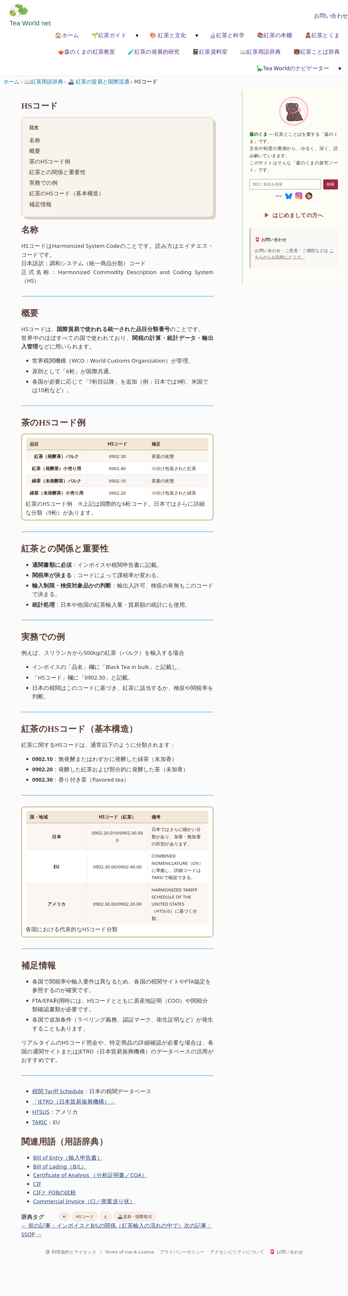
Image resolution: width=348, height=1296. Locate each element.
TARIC (39, 1122)
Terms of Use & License (129, 1252)
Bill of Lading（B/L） (60, 1166)
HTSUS (41, 1111)
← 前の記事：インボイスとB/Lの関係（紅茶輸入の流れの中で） (102, 1225)
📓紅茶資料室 (209, 51)
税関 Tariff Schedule (57, 1091)
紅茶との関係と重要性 (57, 172)
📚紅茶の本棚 (274, 35)
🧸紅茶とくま (322, 35)
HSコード (85, 1216)
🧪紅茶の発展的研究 (154, 51)
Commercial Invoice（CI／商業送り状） (84, 1201)
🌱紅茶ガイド (109, 35)
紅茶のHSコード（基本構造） (66, 193)
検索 (330, 184)
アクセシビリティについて (237, 1252)
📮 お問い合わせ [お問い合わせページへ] (286, 1252)
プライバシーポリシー (182, 1252)
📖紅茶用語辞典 (260, 51)
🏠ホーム (67, 35)
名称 (34, 140)
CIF (37, 1183)
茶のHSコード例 (49, 161)
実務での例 (43, 182)
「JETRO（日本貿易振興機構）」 (74, 1101)
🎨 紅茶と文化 (168, 35)
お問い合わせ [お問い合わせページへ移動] (331, 15)
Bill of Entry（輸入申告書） (68, 1157)
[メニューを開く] (136, 36)
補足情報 (40, 204)
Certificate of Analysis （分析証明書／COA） (90, 1175)
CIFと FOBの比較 (54, 1192)
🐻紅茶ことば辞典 (316, 51)
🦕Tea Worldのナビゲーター (292, 68)
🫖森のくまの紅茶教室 (86, 51)
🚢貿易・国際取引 (134, 1216)
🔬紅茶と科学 (226, 35)
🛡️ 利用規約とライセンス (70, 1252)
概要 (34, 150)
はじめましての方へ (298, 215)
